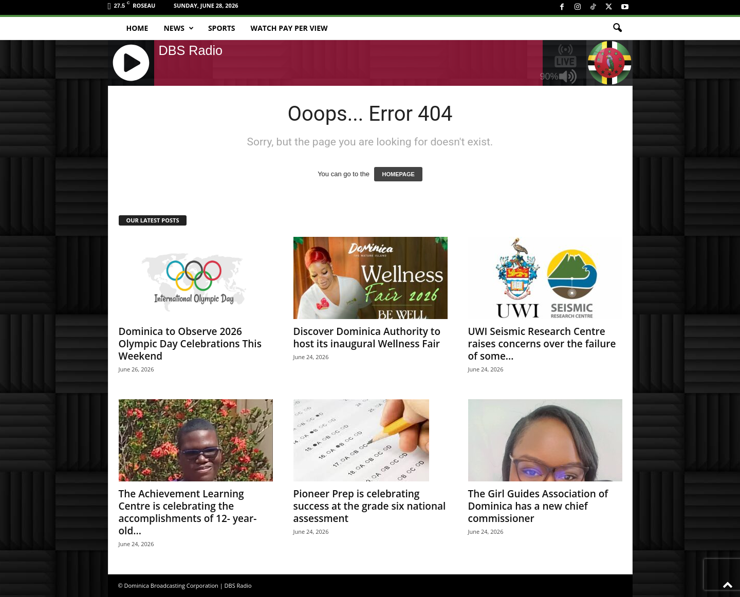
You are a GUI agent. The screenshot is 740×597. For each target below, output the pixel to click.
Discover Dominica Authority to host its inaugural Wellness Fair (366, 337)
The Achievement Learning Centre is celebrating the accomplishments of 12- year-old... (188, 512)
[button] (617, 28)
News (178, 28)
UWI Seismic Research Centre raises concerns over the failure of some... (542, 344)
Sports (221, 28)
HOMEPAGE (398, 174)
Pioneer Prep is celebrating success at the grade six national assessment (369, 506)
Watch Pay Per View (289, 28)
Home (137, 28)
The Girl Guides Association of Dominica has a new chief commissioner (538, 506)
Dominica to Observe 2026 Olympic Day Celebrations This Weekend (190, 344)
